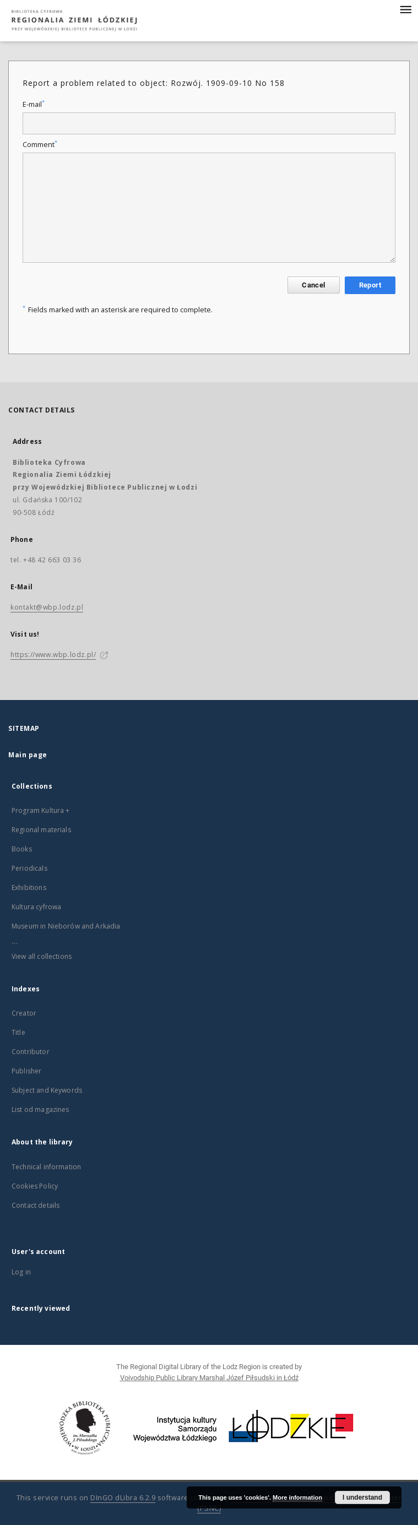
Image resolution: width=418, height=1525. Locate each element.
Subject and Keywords (47, 1090)
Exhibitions (29, 887)
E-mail (34, 104)
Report (370, 285)
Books (22, 849)
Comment (40, 144)
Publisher (26, 1071)
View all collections (42, 956)
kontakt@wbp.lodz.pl (46, 607)
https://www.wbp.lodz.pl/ (53, 654)
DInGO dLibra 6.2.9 (122, 1497)
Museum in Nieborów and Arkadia (66, 926)
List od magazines (40, 1109)
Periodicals (29, 868)
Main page (27, 754)
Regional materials (41, 829)
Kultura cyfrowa (36, 906)
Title (18, 1032)
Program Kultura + (41, 810)
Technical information (46, 1166)
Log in (21, 1272)
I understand (362, 1497)
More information (297, 1497)
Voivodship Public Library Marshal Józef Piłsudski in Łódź (209, 1378)
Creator (24, 1013)
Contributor (31, 1051)
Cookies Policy (35, 1186)
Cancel (313, 285)
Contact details (35, 1205)
